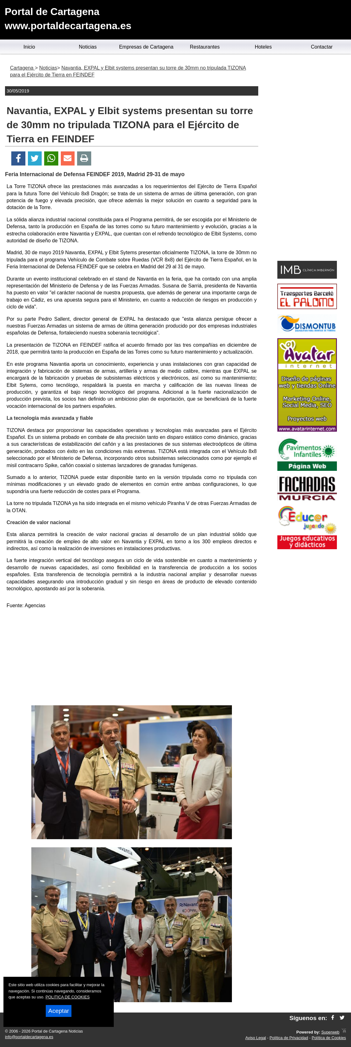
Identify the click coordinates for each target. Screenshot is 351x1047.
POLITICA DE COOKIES (67, 997)
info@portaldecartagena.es (29, 1036)
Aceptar (58, 1011)
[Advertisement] (132, 658)
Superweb (330, 1032)
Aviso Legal (255, 1037)
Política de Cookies (329, 1037)
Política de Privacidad (289, 1037)
